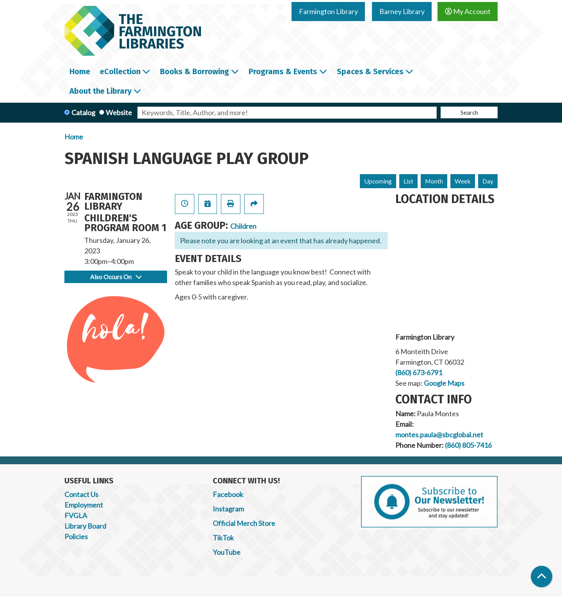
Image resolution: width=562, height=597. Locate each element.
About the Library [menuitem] (100, 91)
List (408, 181)
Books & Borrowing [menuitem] (194, 71)
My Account (468, 11)
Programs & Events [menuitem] (283, 71)
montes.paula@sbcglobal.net (439, 434)
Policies (76, 536)
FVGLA (75, 515)
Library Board (85, 526)
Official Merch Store (244, 523)
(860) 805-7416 (468, 445)
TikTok (223, 537)
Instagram (228, 508)
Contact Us (81, 494)
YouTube (226, 552)
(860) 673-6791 (418, 372)
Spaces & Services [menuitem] (370, 71)
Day (487, 181)
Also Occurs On (115, 276)
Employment (83, 505)
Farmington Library (328, 11)
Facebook (228, 494)
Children (243, 226)
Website (119, 112)
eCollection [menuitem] (120, 71)
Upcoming (378, 181)
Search (469, 112)
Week (463, 181)
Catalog (83, 112)
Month (434, 181)
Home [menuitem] (79, 71)
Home (73, 136)
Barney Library (402, 11)
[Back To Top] (541, 576)
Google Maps (444, 383)
